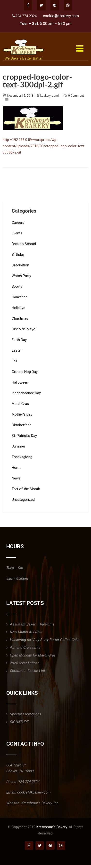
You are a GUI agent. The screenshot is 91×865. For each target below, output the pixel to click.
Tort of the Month (26, 489)
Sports (17, 286)
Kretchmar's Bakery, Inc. (40, 803)
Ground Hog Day (25, 372)
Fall (14, 361)
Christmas (20, 318)
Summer (18, 446)
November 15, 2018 (20, 95)
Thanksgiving (22, 457)
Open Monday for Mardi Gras (33, 655)
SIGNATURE (19, 722)
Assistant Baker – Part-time (32, 624)
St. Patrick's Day (24, 435)
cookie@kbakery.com (61, 16)
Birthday (18, 254)
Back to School (24, 244)
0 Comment (76, 95)
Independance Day (26, 393)
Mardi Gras (20, 404)
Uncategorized (23, 499)
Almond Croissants (25, 647)
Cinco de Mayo (23, 329)
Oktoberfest (21, 425)
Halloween (20, 382)
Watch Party (21, 276)
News (16, 478)
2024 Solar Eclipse (25, 663)
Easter (17, 350)
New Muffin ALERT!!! (26, 632)
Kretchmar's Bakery (51, 827)
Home (16, 467)
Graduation (20, 265)
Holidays (18, 308)
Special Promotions (25, 714)
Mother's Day (22, 414)
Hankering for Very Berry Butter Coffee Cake (44, 640)
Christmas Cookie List (27, 671)
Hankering (19, 297)
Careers (18, 222)
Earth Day (19, 340)
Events (17, 233)
